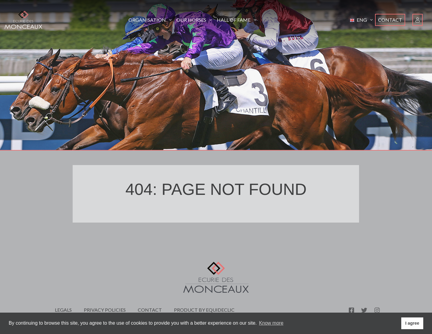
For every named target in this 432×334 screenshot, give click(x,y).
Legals (63, 310)
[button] (361, 20)
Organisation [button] (150, 20)
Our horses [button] (194, 20)
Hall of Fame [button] (236, 20)
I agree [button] (412, 323)
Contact (390, 20)
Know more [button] (271, 323)
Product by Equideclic (204, 310)
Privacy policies (105, 310)
